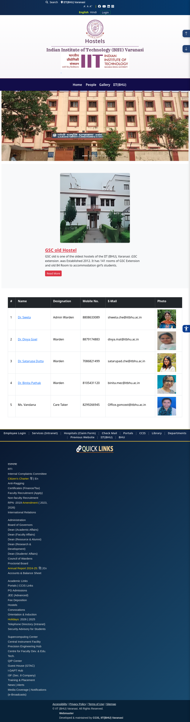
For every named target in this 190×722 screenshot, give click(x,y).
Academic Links (18, 580)
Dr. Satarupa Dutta (31, 361)
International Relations (22, 512)
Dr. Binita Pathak (29, 383)
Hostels (95, 41)
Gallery (104, 85)
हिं (31, 478)
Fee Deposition (17, 600)
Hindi (93, 12)
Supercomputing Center (23, 636)
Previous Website (82, 437)
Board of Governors (20, 524)
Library (157, 433)
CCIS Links (26, 585)
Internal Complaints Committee (27, 473)
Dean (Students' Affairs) (23, 553)
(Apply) (38, 493)
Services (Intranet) (45, 433)
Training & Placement (21, 680)
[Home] (95, 29)
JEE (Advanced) (18, 595)
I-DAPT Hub (15, 670)
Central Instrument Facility (24, 641)
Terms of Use (96, 704)
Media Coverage (18, 689)
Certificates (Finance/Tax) (24, 488)
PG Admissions (17, 590)
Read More (53, 273)
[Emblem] (95, 63)
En (36, 478)
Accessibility (60, 704)
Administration (17, 520)
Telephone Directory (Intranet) (26, 624)
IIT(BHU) (119, 85)
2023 (43, 502)
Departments (177, 433)
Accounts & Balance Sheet (24, 573)
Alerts (20, 684)
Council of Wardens (20, 558)
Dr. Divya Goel (27, 339)
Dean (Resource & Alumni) (24, 539)
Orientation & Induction (22, 614)
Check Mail (109, 433)
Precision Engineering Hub (24, 646)
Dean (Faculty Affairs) (21, 534)
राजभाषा (12, 464)
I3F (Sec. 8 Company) (22, 675)
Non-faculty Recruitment (23, 497)
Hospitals (70, 433)
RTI (10, 468)
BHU (122, 437)
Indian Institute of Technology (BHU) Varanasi (95, 50)
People (91, 85)
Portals (128, 433)
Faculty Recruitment (20, 493)
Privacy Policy (77, 704)
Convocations (16, 609)
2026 (11, 507)
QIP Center (15, 660)
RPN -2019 (15, 502)
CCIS (142, 433)
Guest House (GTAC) (21, 665)
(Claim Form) (87, 433)
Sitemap (111, 704)
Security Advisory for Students (27, 629)
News (11, 684)
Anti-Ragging (16, 483)
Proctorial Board (18, 563)
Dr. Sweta (24, 317)
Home (78, 85)
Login (105, 12)
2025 (32, 619)
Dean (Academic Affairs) (23, 529)
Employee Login (15, 433)
